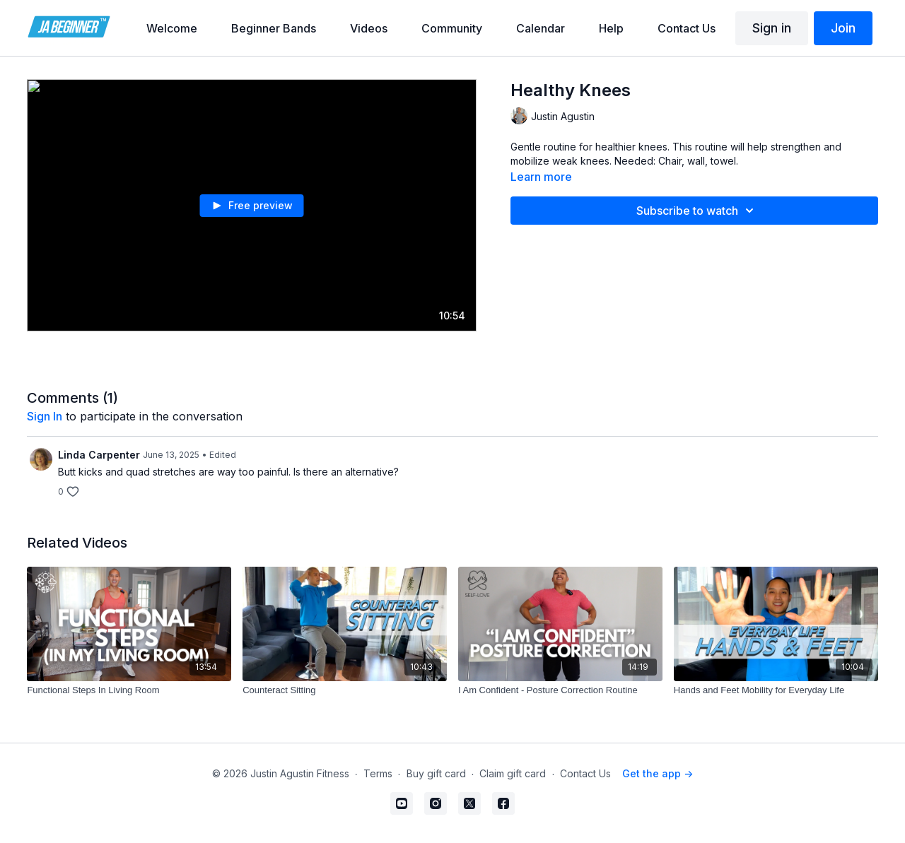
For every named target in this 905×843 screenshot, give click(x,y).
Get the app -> (657, 773)
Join (843, 27)
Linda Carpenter (99, 455)
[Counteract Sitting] (345, 690)
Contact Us (585, 773)
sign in (44, 416)
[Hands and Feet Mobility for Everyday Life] (776, 690)
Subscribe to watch (697, 210)
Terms (377, 773)
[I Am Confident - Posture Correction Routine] (560, 690)
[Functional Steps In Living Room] (129, 690)
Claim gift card (512, 773)
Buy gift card (436, 773)
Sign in (771, 27)
